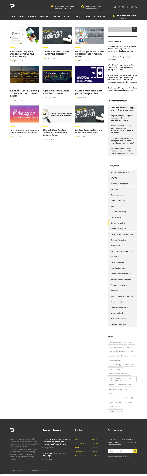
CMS (112, 206)
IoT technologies (117, 262)
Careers (78, 456)
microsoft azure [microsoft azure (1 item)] (115, 402)
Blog (78, 16)
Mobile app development (121, 274)
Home (12, 16)
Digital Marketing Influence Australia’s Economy (55, 92)
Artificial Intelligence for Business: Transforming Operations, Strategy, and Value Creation (122, 48)
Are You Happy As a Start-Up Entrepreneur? (122, 109)
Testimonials (80, 452)
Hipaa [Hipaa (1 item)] (112, 385)
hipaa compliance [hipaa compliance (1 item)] (125, 385)
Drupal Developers (118, 229)
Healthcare (115, 246)
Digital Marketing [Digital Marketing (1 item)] (115, 360)
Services (44, 16)
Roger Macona (117, 115)
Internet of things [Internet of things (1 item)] (116, 389)
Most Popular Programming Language (119, 58)
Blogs (77, 447)
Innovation (115, 257)
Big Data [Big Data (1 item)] (113, 351)
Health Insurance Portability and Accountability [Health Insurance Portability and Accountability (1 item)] (120, 379)
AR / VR (114, 178)
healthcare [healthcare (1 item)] (128, 365)
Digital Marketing (118, 223)
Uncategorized (117, 313)
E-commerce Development (122, 234)
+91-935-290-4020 (127, 15)
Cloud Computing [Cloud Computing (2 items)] (115, 356)
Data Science (116, 217)
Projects (32, 16)
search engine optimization (122, 296)
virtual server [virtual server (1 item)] (114, 407)
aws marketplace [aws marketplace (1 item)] (116, 347)
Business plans (117, 195)
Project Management (119, 285)
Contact (95, 447)
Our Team (96, 443)
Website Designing (118, 324)
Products (68, 16)
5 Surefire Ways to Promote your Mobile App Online (88, 92)
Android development (120, 172)
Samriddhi (115, 108)
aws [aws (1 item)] (131, 343)
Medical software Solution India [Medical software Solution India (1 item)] (121, 398)
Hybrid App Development (121, 251)
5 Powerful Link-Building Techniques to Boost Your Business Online (55, 133)
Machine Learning (118, 268)
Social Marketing (117, 302)
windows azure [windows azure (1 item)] (115, 411)
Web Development (118, 319)
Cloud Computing (118, 201)
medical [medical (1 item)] (112, 393)
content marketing (118, 212)
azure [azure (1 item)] (129, 347)
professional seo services (121, 279)
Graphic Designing (118, 240)
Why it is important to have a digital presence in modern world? (89, 54)
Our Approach (80, 443)
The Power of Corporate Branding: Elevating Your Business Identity (22, 54)
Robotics (114, 291)
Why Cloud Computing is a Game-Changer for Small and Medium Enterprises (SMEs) (122, 67)
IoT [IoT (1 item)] (127, 389)
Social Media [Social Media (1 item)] (130, 402)
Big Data (114, 189)
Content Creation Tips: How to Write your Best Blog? (55, 52)
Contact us (99, 16)
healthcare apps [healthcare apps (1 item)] (115, 369)
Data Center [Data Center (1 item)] (130, 356)
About (22, 16)
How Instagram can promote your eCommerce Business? (24, 131)
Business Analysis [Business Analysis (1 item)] (126, 351)
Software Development (120, 307)
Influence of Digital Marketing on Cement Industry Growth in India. (24, 93)
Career (87, 16)
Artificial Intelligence (119, 184)
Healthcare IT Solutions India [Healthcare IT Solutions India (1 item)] (119, 374)
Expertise (56, 16)
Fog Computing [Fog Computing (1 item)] (115, 365)
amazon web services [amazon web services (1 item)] (117, 343)
